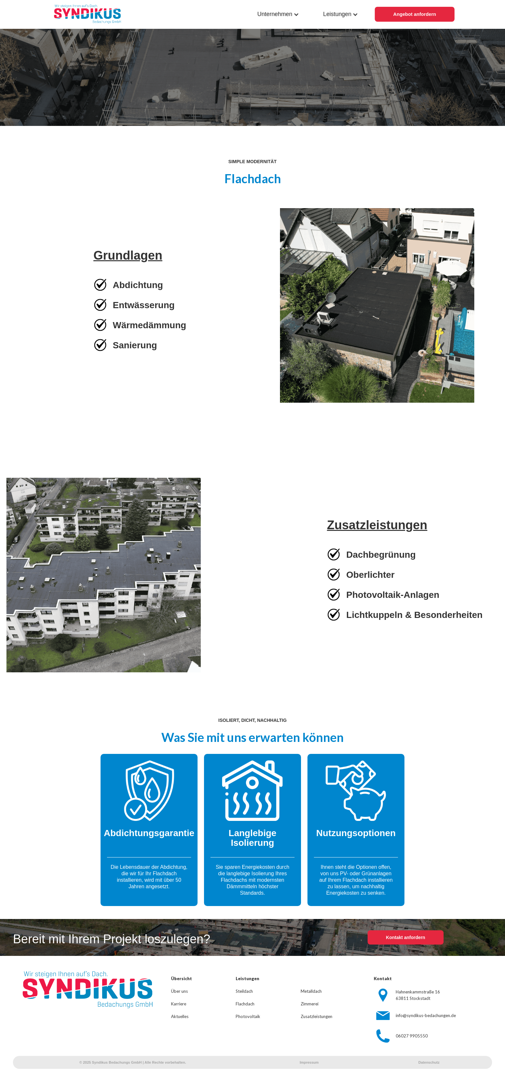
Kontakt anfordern (405, 937)
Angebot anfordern (414, 14)
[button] (278, 14)
